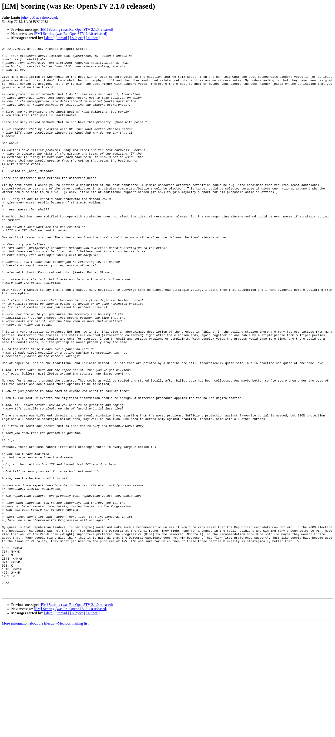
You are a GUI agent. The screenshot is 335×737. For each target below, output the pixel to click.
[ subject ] (77, 38)
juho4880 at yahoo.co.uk (39, 17)
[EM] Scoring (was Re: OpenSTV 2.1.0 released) (76, 29)
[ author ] (93, 38)
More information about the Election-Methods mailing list (45, 733)
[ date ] (49, 38)
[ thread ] (62, 38)
